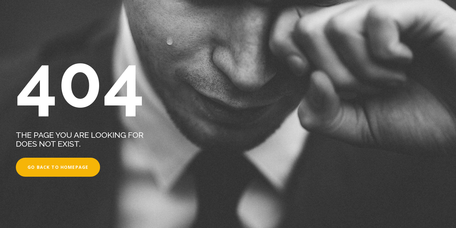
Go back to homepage (58, 167)
